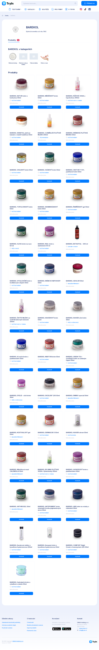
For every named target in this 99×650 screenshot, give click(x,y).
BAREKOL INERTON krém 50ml (49, 357)
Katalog (29, 9)
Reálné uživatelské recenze (35, 625)
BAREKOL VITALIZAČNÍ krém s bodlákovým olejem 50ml (21, 282)
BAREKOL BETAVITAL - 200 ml (77, 244)
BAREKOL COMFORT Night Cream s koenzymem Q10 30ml (77, 546)
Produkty (14, 40)
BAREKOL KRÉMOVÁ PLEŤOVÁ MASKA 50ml (77, 134)
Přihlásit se (89, 3)
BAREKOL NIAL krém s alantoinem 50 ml (46, 245)
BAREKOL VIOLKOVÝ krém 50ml (21, 170)
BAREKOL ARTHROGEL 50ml (20, 506)
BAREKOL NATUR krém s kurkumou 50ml (19, 97)
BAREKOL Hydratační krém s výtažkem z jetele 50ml (20, 583)
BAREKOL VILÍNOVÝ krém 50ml (49, 170)
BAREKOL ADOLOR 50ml (75, 281)
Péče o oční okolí (73, 322)
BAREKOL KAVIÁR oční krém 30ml (76, 319)
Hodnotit (21, 107)
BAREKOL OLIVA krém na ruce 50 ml (21, 245)
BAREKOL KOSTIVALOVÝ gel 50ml (20, 433)
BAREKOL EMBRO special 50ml (77, 395)
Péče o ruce (15, 248)
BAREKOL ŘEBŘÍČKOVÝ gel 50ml (77, 207)
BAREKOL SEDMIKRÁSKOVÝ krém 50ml (48, 208)
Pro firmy (57, 9)
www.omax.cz (83, 628)
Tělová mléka (44, 137)
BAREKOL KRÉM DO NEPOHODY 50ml (49, 282)
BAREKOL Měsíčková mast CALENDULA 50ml (19, 470)
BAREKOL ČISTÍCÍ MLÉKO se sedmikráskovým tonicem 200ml (20, 319)
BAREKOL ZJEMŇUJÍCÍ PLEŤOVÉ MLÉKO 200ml (49, 134)
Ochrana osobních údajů (9, 625)
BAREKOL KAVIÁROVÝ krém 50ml (48, 319)
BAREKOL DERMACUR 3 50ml (48, 432)
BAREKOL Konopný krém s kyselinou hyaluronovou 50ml (48, 546)
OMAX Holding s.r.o (17, 641)
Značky (7, 15)
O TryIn (70, 9)
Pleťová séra (72, 435)
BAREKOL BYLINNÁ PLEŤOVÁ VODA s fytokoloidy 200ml (48, 470)
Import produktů (31, 628)
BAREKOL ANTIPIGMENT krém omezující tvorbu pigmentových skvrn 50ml (49, 508)
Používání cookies (7, 628)
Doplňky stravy (73, 246)
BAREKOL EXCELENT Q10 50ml (49, 395)
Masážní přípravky (73, 283)
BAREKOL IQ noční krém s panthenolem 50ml (19, 357)
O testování (30, 622)
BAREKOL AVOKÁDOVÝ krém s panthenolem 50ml (77, 470)
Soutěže (44, 9)
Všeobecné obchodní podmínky (11, 622)
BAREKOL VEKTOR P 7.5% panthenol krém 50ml (75, 171)
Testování (14, 9)
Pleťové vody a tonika (75, 100)
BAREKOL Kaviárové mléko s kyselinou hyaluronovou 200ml (21, 546)
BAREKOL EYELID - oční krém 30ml (20, 396)
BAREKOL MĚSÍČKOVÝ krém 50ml (48, 97)
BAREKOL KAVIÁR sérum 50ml (77, 432)
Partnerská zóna (31, 630)
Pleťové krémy (16, 100)
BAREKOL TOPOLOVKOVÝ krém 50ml (21, 208)
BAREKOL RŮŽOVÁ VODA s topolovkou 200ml (75, 97)
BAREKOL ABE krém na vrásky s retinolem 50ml (77, 507)
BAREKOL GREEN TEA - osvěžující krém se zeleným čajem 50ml (76, 358)
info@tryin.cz (83, 630)
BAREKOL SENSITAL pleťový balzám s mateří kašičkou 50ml (21, 134)
